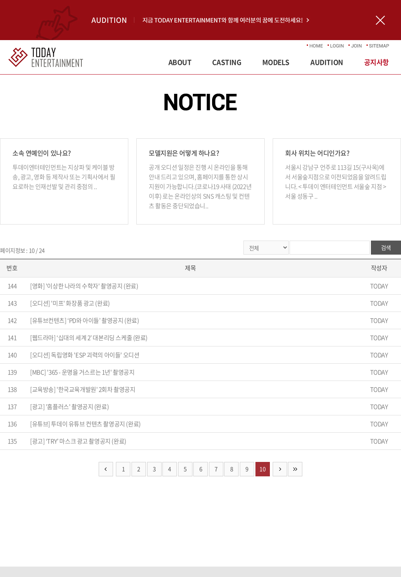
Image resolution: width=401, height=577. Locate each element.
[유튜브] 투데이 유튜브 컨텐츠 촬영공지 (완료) (85, 423)
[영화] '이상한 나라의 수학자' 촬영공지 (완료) (84, 285)
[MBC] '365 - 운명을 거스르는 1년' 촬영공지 (82, 372)
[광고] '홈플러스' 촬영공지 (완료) (69, 406)
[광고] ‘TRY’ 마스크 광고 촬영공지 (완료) (78, 441)
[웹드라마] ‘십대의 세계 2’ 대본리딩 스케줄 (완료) (89, 337)
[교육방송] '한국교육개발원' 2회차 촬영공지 (83, 389)
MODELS (276, 62)
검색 (386, 247)
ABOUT (180, 62)
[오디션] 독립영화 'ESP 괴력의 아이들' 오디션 (84, 354)
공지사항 (376, 62)
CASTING (226, 62)
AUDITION (326, 62)
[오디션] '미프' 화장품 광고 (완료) (70, 303)
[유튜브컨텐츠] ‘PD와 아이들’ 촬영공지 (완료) (84, 320)
